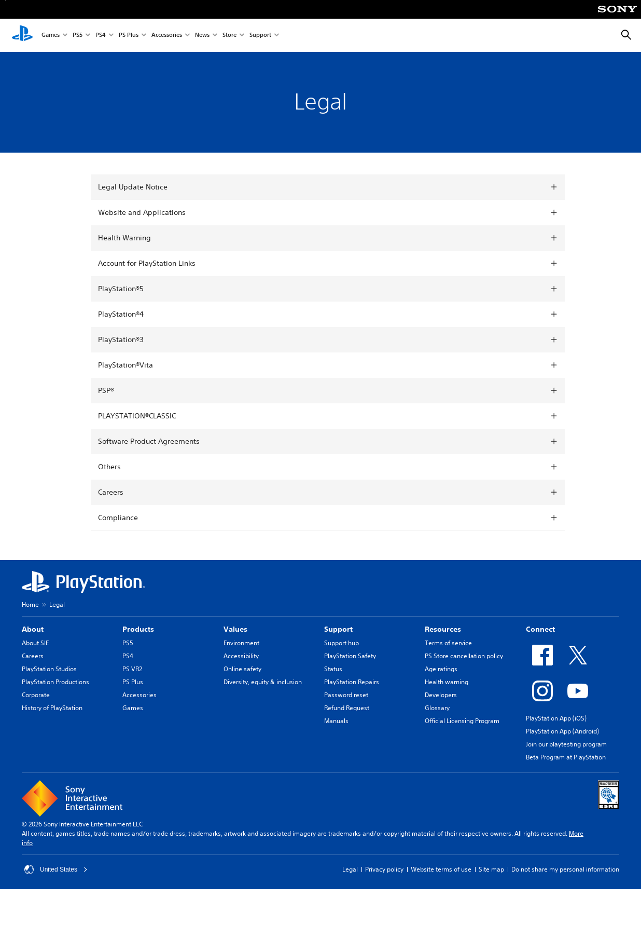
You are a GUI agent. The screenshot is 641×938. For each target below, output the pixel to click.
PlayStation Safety (350, 655)
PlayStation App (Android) (562, 731)
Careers (33, 655)
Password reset (346, 694)
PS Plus (128, 35)
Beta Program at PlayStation (566, 757)
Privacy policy (384, 869)
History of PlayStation (52, 707)
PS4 (100, 35)
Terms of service (448, 642)
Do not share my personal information (565, 869)
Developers (441, 694)
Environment (241, 642)
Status (333, 668)
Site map (491, 869)
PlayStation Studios (49, 668)
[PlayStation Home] (22, 35)
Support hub (341, 642)
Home (30, 604)
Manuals (336, 720)
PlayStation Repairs (351, 681)
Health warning (446, 681)
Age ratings (441, 668)
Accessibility (241, 655)
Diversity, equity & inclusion (263, 681)
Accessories (166, 35)
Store (229, 35)
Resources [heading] (443, 629)
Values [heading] (235, 629)
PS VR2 (132, 668)
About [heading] (33, 629)
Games (50, 35)
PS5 (77, 35)
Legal (350, 869)
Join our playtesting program (566, 744)
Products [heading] (138, 629)
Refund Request (346, 707)
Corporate (36, 694)
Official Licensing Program (462, 720)
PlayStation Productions (55, 681)
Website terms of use (441, 869)
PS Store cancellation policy (464, 655)
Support (260, 35)
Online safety (242, 668)
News (202, 35)
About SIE (35, 642)
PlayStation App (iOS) (556, 718)
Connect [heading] (540, 629)
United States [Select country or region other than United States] (56, 869)
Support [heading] (338, 629)
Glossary (437, 707)
